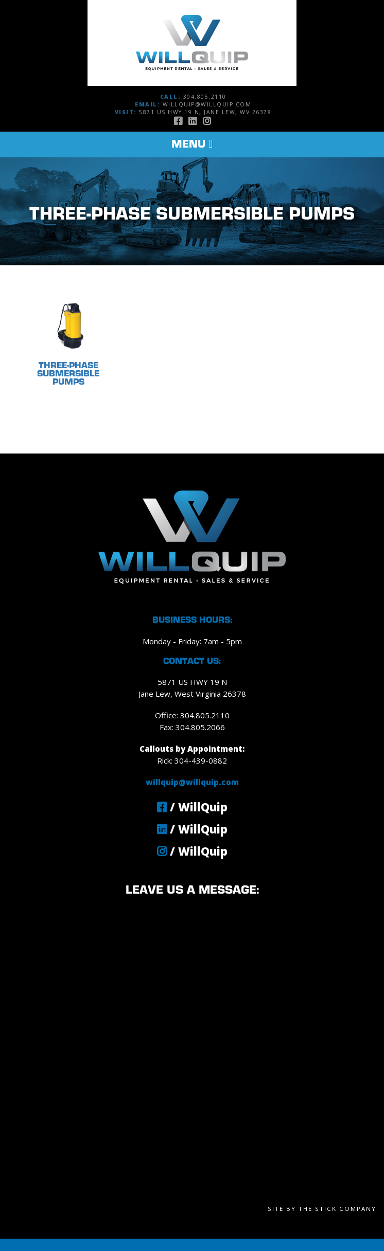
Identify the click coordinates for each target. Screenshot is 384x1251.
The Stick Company (337, 1208)
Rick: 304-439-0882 (192, 760)
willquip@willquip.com (207, 104)
